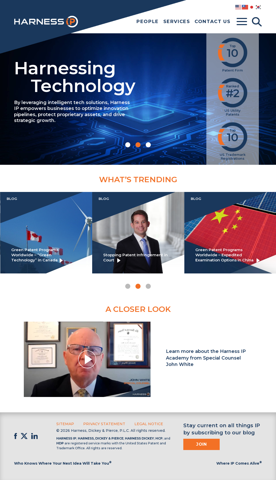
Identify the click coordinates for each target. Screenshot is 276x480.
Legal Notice (148, 424)
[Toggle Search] (257, 22)
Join (201, 444)
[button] (128, 145)
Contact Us (212, 21)
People (147, 21)
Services (176, 21)
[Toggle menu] (242, 22)
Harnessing (106, 76)
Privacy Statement (104, 424)
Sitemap (65, 424)
